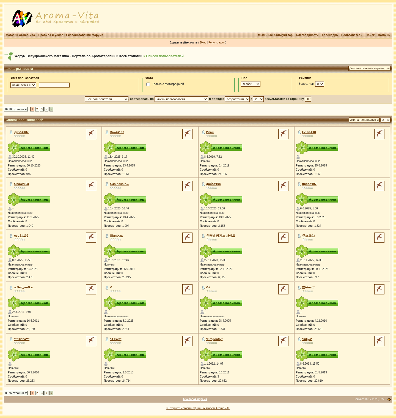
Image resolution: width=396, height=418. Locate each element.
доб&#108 (213, 183)
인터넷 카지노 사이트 (220, 235)
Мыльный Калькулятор (275, 35)
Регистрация (216, 42)
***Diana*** (21, 339)
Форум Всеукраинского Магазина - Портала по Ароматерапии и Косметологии (78, 56)
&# (208, 287)
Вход (203, 42)
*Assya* (116, 339)
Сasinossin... (119, 183)
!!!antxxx (116, 235)
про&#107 (309, 183)
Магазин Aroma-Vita (20, 35)
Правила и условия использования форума (70, 35)
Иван (210, 132)
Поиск (370, 35)
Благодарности (307, 35)
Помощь (384, 35)
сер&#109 (21, 235)
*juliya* (307, 339)
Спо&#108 (21, 183)
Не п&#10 (309, 132)
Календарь (330, 35)
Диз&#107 (21, 132)
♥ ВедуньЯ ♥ (23, 287)
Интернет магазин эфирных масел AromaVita (198, 408)
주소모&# (308, 235)
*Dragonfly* (214, 339)
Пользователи (351, 35)
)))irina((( (308, 287)
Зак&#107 (117, 132)
